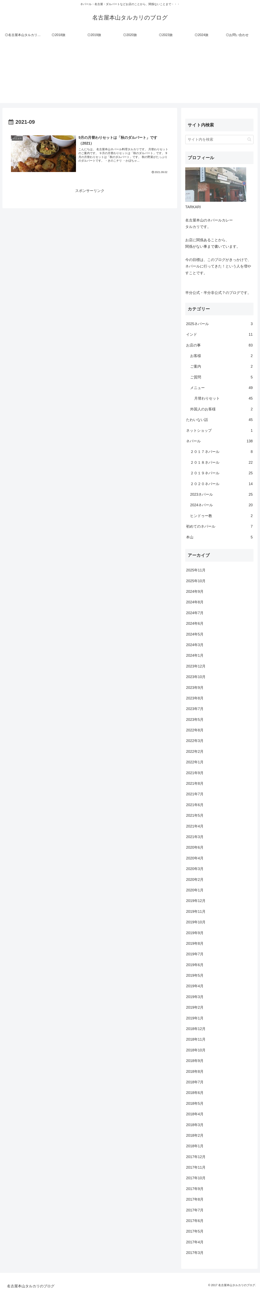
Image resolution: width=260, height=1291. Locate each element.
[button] (249, 139)
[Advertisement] (130, 74)
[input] (219, 139)
